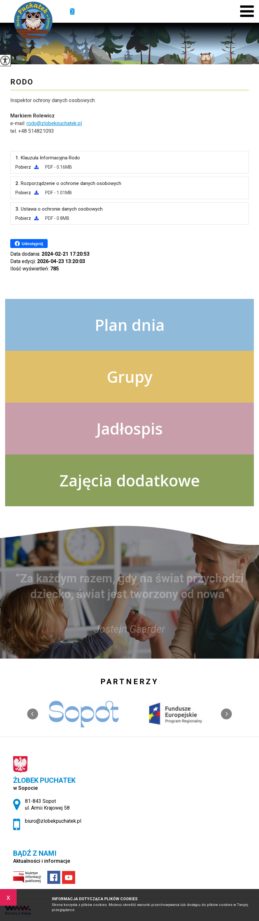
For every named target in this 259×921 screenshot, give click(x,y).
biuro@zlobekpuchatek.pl (72, 12)
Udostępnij (29, 243)
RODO (21, 81)
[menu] (247, 11)
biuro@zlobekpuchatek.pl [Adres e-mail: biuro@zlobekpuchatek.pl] (53, 821)
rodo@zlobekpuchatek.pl (54, 123)
